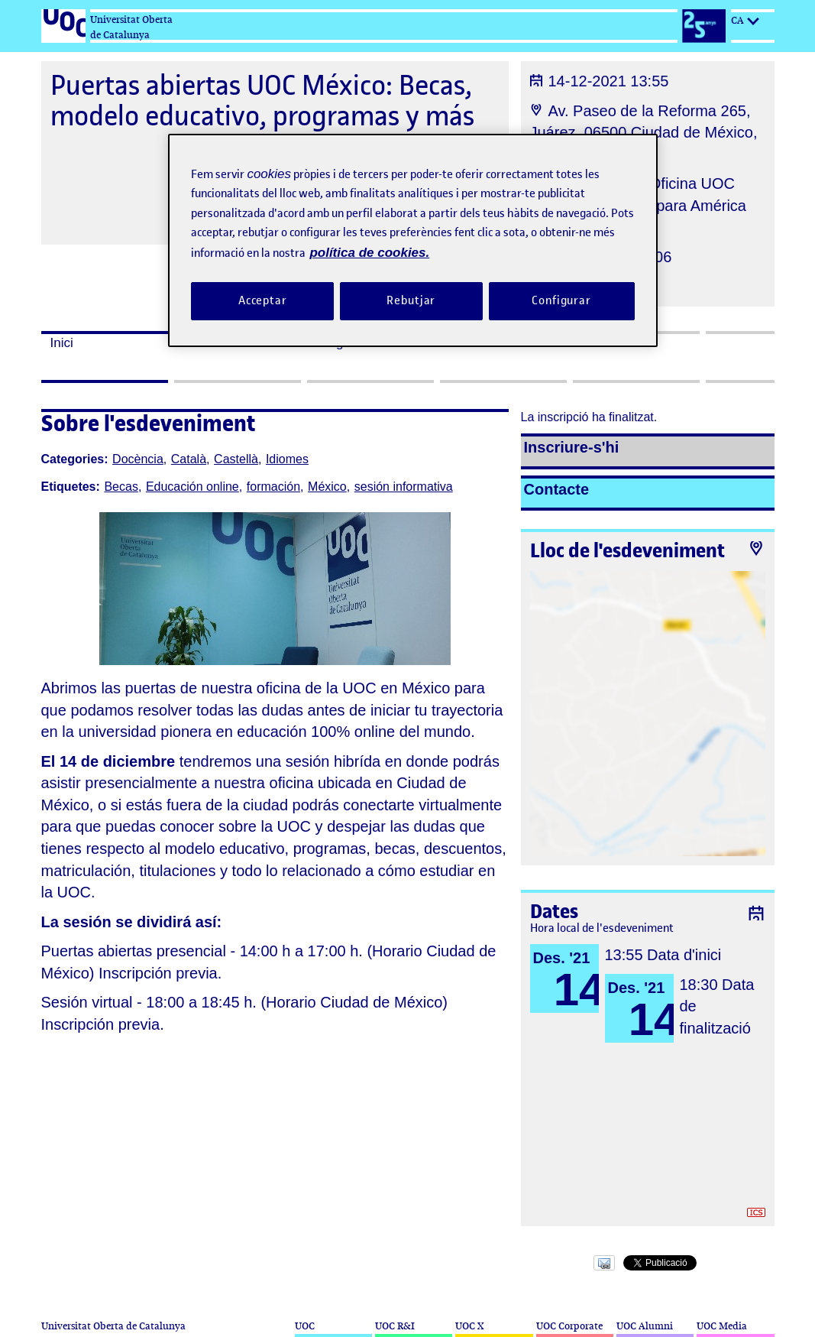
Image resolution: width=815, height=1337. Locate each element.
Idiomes (287, 459)
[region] (412, 240)
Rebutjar (410, 300)
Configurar (561, 300)
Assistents (478, 343)
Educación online (192, 486)
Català (188, 459)
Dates (200, 343)
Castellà (236, 459)
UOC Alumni (644, 1325)
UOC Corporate (569, 1325)
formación (273, 486)
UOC (305, 1325)
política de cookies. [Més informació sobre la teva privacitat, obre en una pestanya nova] (369, 252)
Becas (120, 486)
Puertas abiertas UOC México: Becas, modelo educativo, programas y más (262, 100)
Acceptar (262, 300)
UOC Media (722, 1325)
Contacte (557, 489)
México (327, 486)
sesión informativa (403, 486)
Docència (137, 459)
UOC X (469, 1325)
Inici (61, 343)
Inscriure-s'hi (571, 447)
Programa (345, 343)
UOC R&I (395, 1325)
